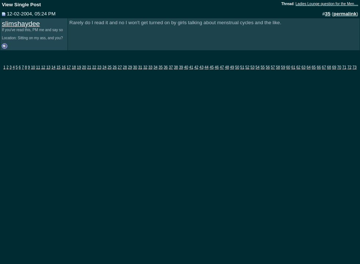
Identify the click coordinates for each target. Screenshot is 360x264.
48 (227, 67)
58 (278, 67)
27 (120, 67)
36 (166, 67)
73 (355, 67)
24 (104, 67)
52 (248, 67)
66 (319, 67)
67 (324, 67)
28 (125, 67)
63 (303, 67)
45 (212, 67)
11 (38, 67)
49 (232, 67)
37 (171, 67)
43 (201, 67)
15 (59, 67)
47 (222, 67)
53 (252, 67)
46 (217, 67)
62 (299, 67)
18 (74, 67)
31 (140, 67)
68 (329, 67)
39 (181, 67)
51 (242, 67)
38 (176, 67)
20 (84, 67)
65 (314, 67)
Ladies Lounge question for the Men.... (326, 4)
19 (79, 67)
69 (334, 67)
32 (145, 67)
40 (186, 67)
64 (308, 67)
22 (94, 67)
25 (110, 67)
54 (257, 67)
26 (115, 67)
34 (155, 67)
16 (64, 67)
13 (48, 67)
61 (293, 67)
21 (89, 67)
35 (161, 67)
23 (99, 67)
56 (268, 67)
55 (263, 67)
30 (135, 67)
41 (191, 67)
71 (344, 67)
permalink (345, 13)
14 (53, 67)
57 (273, 67)
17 (69, 67)
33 (150, 67)
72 (350, 67)
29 (130, 67)
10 (33, 67)
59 (283, 67)
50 (237, 67)
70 (339, 67)
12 (43, 67)
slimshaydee (21, 23)
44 (206, 67)
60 (288, 67)
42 (196, 67)
